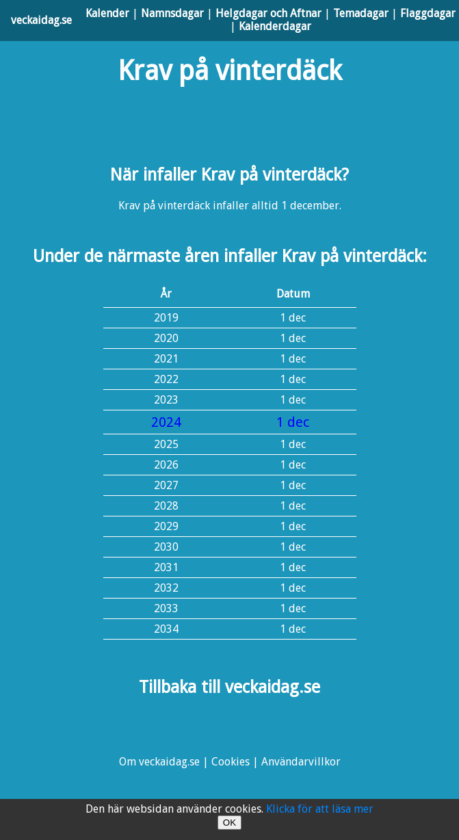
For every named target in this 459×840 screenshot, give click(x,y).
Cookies (230, 761)
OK (229, 822)
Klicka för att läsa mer (319, 808)
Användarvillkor (301, 761)
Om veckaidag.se (159, 761)
